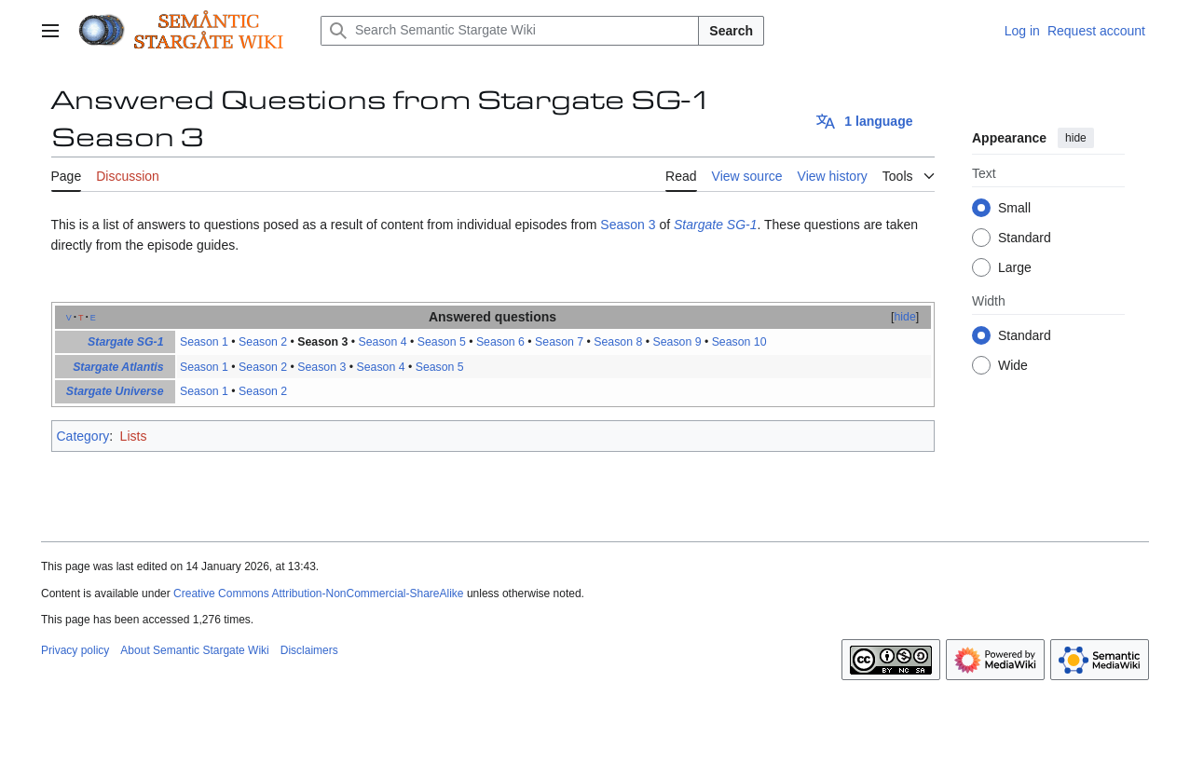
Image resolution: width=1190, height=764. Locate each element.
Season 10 (739, 341)
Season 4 (383, 341)
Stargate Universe (115, 391)
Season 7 (559, 341)
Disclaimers (309, 650)
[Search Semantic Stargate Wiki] (510, 31)
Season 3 (627, 224)
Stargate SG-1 (716, 224)
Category (83, 436)
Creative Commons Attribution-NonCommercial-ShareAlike (318, 593)
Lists (133, 436)
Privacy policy (75, 650)
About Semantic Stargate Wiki (194, 650)
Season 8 (618, 341)
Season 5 (441, 341)
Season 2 (263, 341)
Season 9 (676, 341)
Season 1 (204, 341)
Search (731, 30)
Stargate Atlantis (118, 367)
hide (1076, 137)
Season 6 (500, 341)
